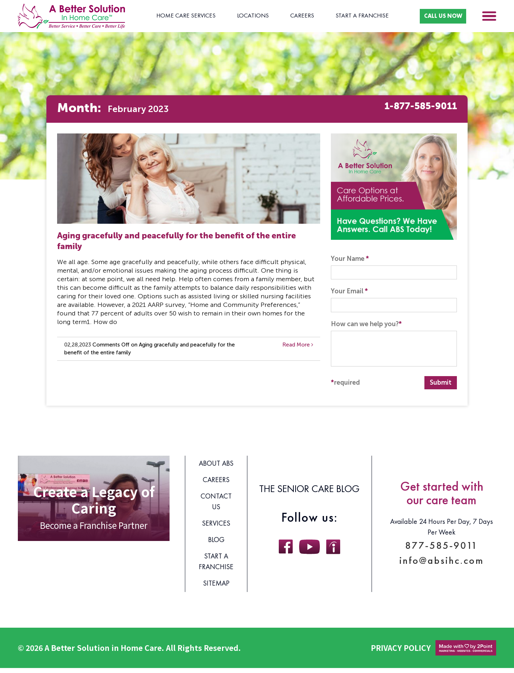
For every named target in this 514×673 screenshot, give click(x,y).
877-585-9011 (441, 548)
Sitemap (216, 588)
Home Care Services (184, 16)
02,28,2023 (77, 345)
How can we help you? (366, 329)
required (345, 387)
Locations (248, 16)
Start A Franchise (349, 16)
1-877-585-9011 (408, 109)
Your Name (350, 259)
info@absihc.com (441, 568)
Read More (297, 345)
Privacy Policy (401, 652)
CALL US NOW (435, 16)
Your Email (349, 294)
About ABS (216, 468)
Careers (293, 16)
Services (216, 528)
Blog (216, 545)
